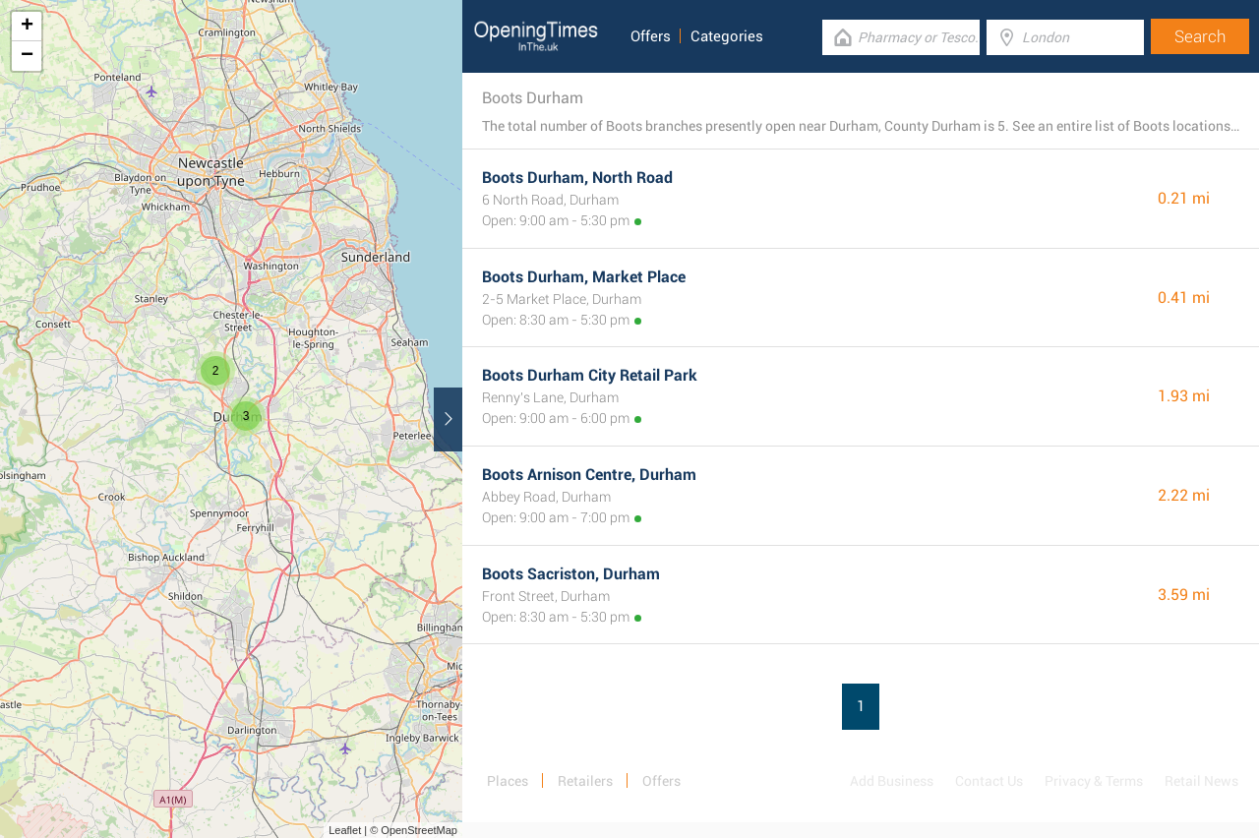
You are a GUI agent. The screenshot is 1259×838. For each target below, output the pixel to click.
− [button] (27, 56)
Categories (726, 36)
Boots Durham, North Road (577, 177)
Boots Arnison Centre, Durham (589, 474)
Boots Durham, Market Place (584, 277)
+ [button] (27, 26)
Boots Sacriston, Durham (571, 574)
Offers (650, 36)
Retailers (585, 781)
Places (507, 781)
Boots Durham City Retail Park (589, 375)
